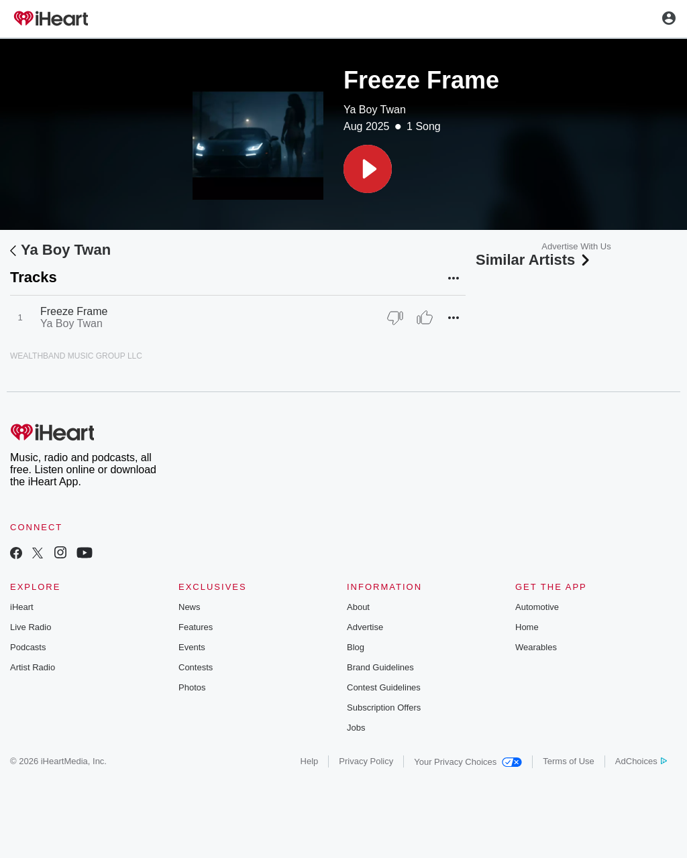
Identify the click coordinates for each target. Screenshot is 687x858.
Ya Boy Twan (375, 109)
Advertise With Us (576, 246)
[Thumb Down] (395, 317)
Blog (355, 647)
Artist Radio (32, 667)
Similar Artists (534, 259)
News (189, 607)
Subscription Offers (384, 707)
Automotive (537, 607)
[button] (368, 169)
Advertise (365, 627)
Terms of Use (568, 761)
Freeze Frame (73, 311)
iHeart (22, 607)
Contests (195, 667)
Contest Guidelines (384, 687)
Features (195, 627)
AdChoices (641, 761)
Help (310, 761)
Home (527, 627)
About (358, 607)
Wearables (536, 647)
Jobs (356, 728)
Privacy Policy (366, 761)
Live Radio (30, 627)
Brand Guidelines (380, 667)
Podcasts (28, 647)
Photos (191, 687)
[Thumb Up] (425, 317)
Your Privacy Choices (468, 762)
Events (191, 647)
